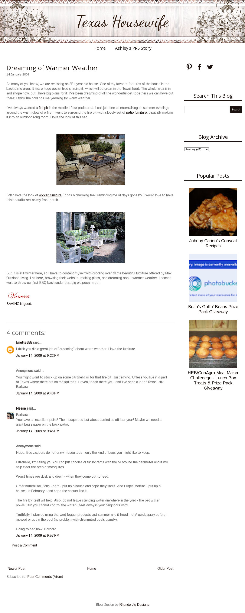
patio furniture (136, 112)
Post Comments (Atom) (45, 576)
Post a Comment (24, 545)
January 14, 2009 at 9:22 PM (37, 355)
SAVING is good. (19, 304)
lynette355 (24, 342)
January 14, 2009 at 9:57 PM (37, 535)
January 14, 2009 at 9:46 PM (37, 431)
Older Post (165, 568)
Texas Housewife (122, 21)
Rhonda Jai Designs (134, 604)
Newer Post (16, 568)
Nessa (21, 408)
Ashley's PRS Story (133, 48)
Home (100, 48)
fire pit (43, 108)
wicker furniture (50, 195)
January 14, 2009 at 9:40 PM (37, 393)
